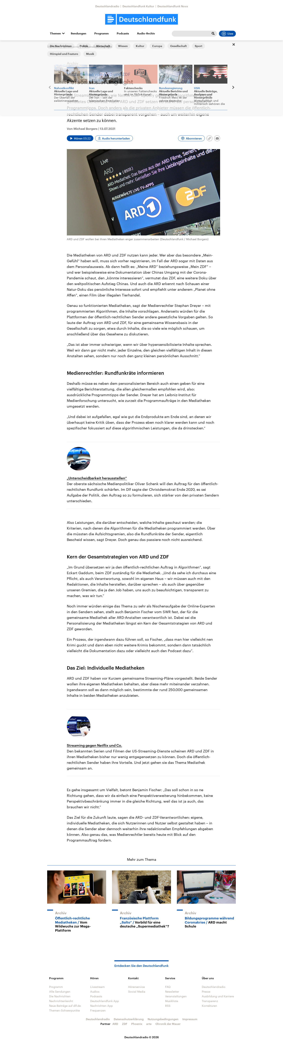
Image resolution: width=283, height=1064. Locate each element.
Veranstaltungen (176, 996)
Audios (94, 991)
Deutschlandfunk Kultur (138, 6)
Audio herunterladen (116, 138)
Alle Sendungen (59, 991)
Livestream (97, 986)
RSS (167, 1005)
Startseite (53, 46)
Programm (101, 33)
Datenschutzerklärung (129, 1019)
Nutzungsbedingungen (163, 1019)
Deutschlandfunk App (104, 1001)
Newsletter (172, 991)
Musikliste (171, 1001)
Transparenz (210, 1001)
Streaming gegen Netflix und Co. (94, 745)
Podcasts (123, 33)
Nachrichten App (101, 1005)
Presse (206, 991)
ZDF (124, 1023)
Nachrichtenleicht (61, 1001)
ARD (115, 1023)
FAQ (168, 986)
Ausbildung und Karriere (218, 996)
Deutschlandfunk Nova (172, 6)
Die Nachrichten (60, 996)
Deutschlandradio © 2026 (141, 1037)
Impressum (189, 1019)
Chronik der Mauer (168, 1023)
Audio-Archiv (146, 33)
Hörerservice (136, 986)
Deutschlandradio (107, 6)
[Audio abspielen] (80, 138)
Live (227, 33)
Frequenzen (98, 1010)
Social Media (136, 991)
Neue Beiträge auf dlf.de (65, 1005)
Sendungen (78, 33)
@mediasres (71, 46)
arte (149, 1023)
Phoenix (136, 1023)
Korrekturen (209, 1005)
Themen (55, 33)
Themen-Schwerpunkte (64, 1010)
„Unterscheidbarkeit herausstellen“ (97, 478)
